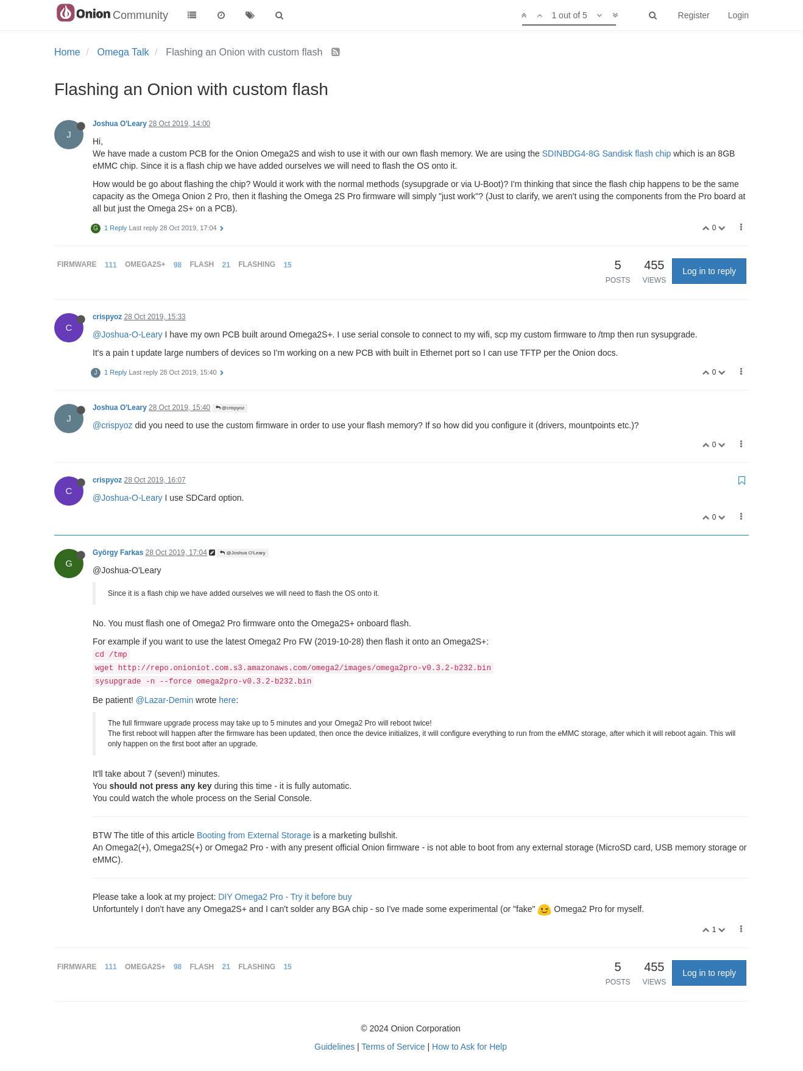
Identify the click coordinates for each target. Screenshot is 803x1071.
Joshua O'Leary (120, 123)
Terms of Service (393, 1047)
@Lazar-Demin (164, 700)
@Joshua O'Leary (242, 553)
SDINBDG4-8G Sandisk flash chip (606, 153)
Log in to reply (709, 271)
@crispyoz (230, 408)
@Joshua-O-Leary (128, 334)
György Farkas (118, 552)
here (227, 700)
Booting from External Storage (254, 835)
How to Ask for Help (469, 1047)
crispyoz (107, 317)
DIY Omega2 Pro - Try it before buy (285, 897)
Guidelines (334, 1047)
